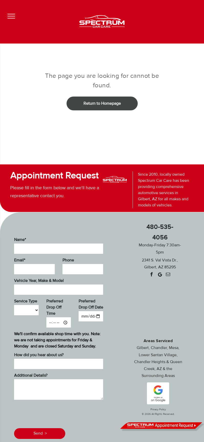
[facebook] (151, 275)
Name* (20, 239)
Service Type (25, 301)
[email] (168, 275)
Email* (19, 260)
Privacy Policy (158, 409)
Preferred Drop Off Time (54, 307)
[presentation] (53, 413)
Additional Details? (30, 375)
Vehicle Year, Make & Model (39, 280)
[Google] (160, 275)
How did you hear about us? (38, 354)
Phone (68, 260)
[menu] (11, 16)
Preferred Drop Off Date (91, 304)
